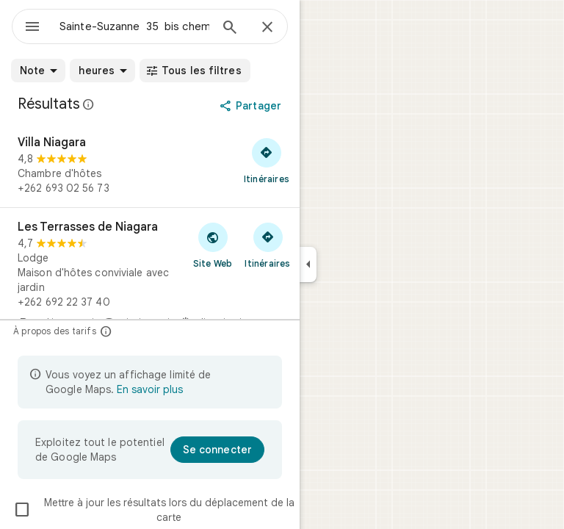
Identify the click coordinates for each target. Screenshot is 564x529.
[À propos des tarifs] (106, 331)
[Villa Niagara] (150, 165)
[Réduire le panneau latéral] (308, 264)
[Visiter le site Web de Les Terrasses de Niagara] (212, 245)
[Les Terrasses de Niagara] (150, 280)
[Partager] (252, 105)
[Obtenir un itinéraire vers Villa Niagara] (266, 160)
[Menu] (32, 28)
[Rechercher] (229, 29)
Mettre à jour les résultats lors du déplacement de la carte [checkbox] (153, 510)
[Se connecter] (217, 449)
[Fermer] (267, 28)
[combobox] (134, 26)
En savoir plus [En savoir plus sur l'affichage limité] (150, 389)
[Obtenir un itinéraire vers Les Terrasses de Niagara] (267, 245)
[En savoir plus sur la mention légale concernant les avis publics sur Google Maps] (89, 104)
